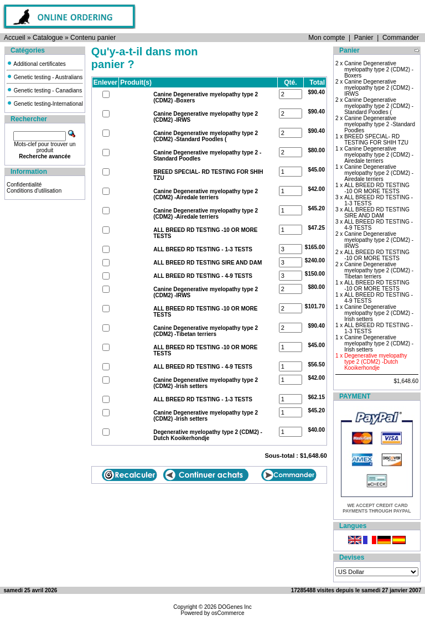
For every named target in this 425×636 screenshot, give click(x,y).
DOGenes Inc (235, 607)
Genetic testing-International (45, 104)
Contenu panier (93, 38)
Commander (400, 38)
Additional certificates (36, 64)
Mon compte (326, 38)
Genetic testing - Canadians (44, 90)
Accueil (14, 38)
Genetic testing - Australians (44, 77)
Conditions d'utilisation (34, 191)
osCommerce (227, 613)
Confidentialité (24, 185)
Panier (364, 38)
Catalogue (48, 38)
